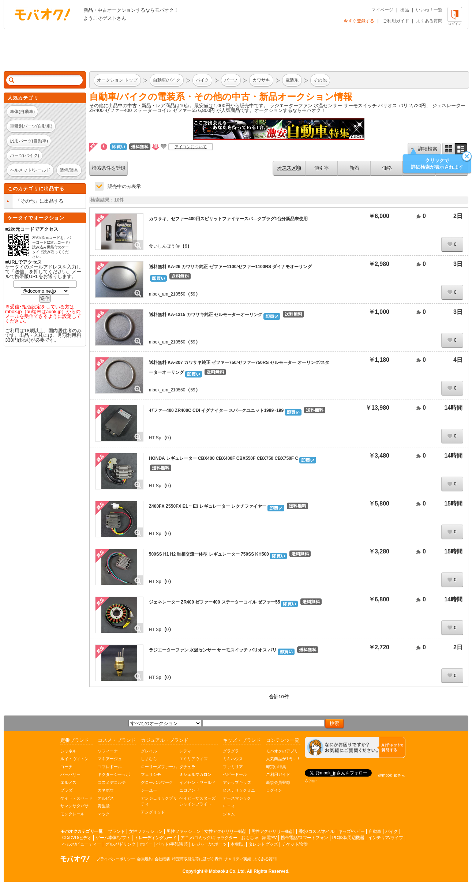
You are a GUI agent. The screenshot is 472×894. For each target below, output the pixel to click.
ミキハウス (233, 758)
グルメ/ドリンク (120, 844)
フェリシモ (151, 774)
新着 (354, 168)
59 (192, 294)
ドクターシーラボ (114, 774)
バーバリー (70, 774)
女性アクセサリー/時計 (225, 831)
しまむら (149, 758)
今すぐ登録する (359, 20)
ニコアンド (189, 790)
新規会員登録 (278, 782)
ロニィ (229, 806)
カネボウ (106, 790)
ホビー (146, 844)
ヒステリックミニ (239, 790)
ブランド (116, 831)
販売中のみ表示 (124, 186)
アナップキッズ (237, 782)
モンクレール (72, 814)
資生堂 (104, 806)
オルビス (106, 798)
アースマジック (237, 798)
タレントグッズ (263, 844)
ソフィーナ (108, 751)
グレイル (149, 751)
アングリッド (153, 812)
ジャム (229, 814)
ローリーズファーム (159, 767)
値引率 (321, 168)
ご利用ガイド (396, 20)
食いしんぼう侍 (164, 246)
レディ (185, 751)
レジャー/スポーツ (209, 844)
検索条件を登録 (108, 168)
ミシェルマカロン (195, 774)
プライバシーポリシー (115, 859)
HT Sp (155, 437)
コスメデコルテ (112, 782)
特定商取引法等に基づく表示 (197, 859)
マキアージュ (110, 758)
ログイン (274, 790)
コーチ (66, 767)
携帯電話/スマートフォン (304, 837)
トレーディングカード (155, 837)
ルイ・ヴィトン (74, 758)
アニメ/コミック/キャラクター (208, 837)
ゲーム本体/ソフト (112, 837)
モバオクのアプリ (282, 751)
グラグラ (231, 751)
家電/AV (269, 837)
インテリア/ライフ (385, 837)
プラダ (66, 790)
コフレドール (110, 767)
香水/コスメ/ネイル (316, 831)
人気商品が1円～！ (283, 758)
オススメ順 (289, 168)
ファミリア (233, 767)
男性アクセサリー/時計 (273, 831)
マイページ (382, 9)
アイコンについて (191, 146)
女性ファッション (145, 831)
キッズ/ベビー (351, 831)
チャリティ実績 (237, 859)
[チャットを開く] (355, 747)
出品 (404, 9)
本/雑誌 (237, 844)
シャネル (68, 751)
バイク (391, 831)
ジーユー (149, 790)
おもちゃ (249, 837)
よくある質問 (429, 20)
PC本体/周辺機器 (348, 837)
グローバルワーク (157, 782)
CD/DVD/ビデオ (76, 837)
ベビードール (235, 774)
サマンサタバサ (74, 806)
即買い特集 (276, 767)
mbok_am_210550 (167, 294)
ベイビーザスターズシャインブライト (197, 801)
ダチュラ (187, 767)
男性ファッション (183, 831)
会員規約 (144, 859)
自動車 (374, 831)
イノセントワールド (197, 782)
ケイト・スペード (76, 798)
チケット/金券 (295, 844)
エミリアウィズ (193, 758)
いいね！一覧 (429, 9)
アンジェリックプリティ (159, 801)
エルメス (68, 782)
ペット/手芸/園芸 (172, 844)
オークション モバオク (42, 14)
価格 (387, 168)
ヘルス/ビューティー (81, 844)
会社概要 (162, 859)
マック (104, 814)
